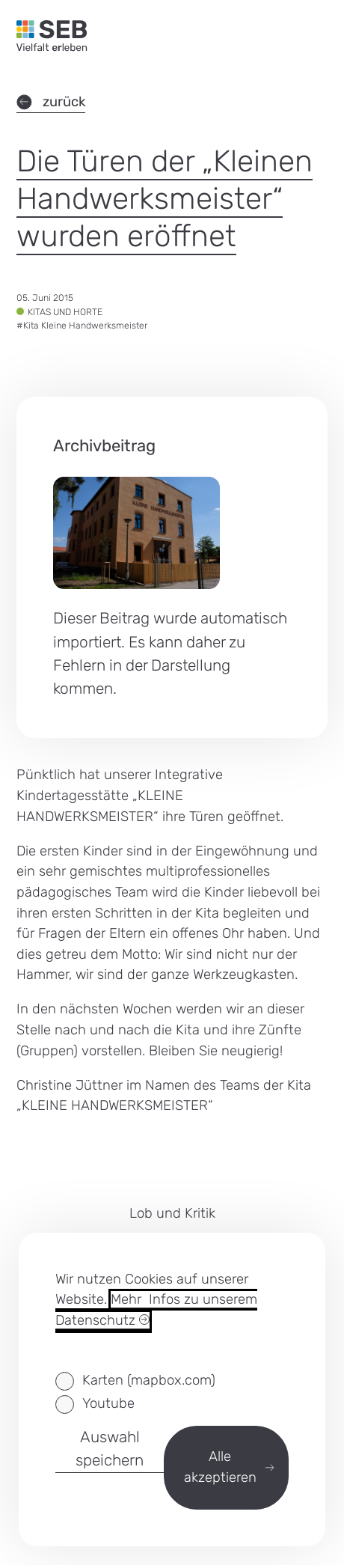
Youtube (108, 1403)
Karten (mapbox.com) (148, 1380)
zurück (50, 102)
